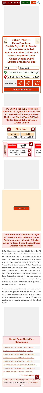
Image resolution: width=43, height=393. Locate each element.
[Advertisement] (21, 20)
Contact (11, 379)
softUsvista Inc (33, 382)
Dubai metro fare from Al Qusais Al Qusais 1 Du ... (18, 371)
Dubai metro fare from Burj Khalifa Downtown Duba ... (19, 354)
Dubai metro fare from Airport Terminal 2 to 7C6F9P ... (19, 365)
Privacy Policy (35, 379)
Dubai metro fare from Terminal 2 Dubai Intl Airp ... (18, 347)
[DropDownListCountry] (10, 68)
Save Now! (12, 145)
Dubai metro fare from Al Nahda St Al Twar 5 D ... (18, 361)
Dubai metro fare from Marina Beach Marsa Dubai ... (19, 368)
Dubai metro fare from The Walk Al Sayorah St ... (18, 351)
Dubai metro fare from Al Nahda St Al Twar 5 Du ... (18, 358)
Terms (26, 379)
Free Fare (25, 3)
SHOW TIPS (5, 150)
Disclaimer (19, 379)
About (5, 379)
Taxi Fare (34, 3)
